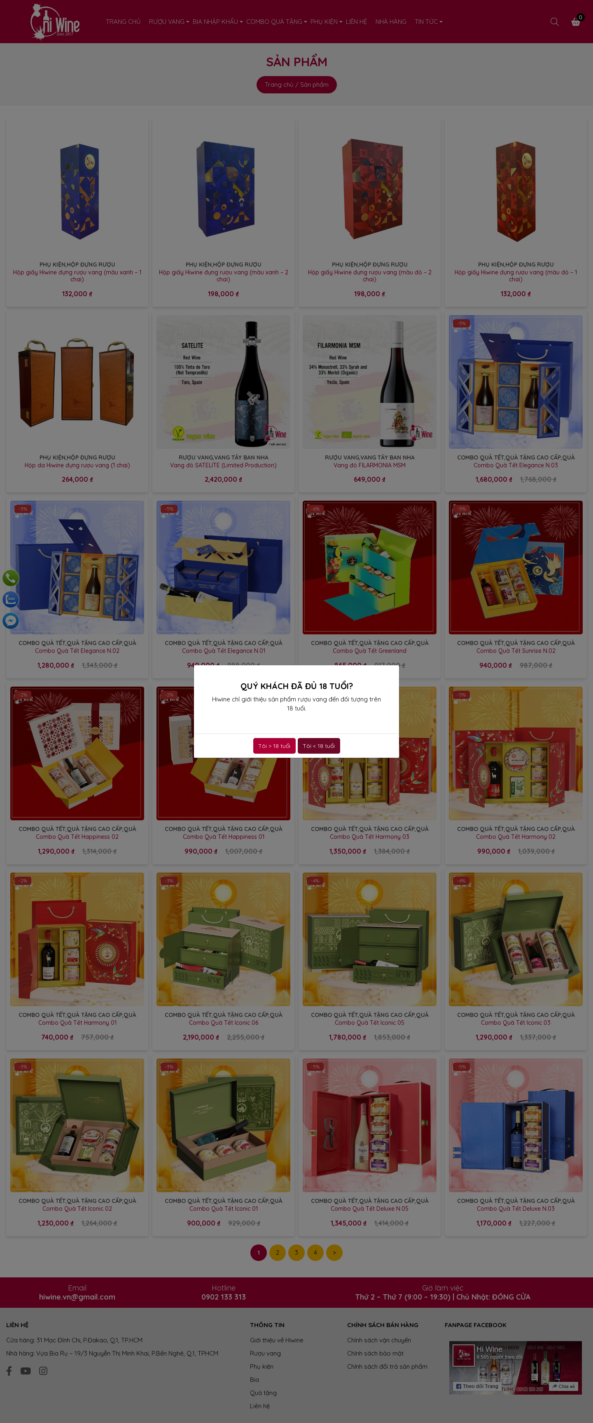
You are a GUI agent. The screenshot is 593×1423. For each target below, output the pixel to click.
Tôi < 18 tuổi (319, 746)
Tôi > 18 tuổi (274, 746)
